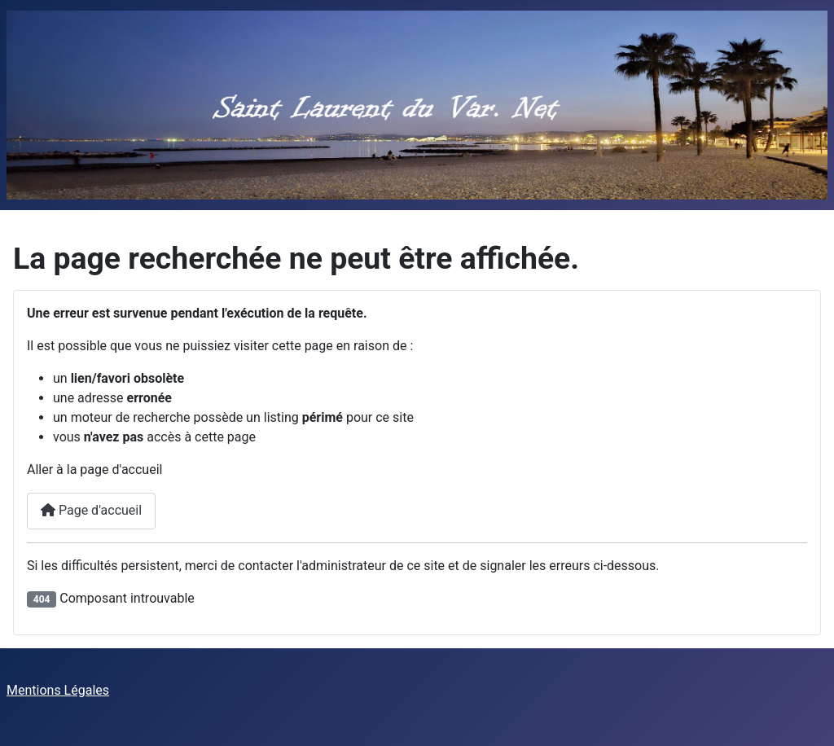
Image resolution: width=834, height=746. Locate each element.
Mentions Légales (58, 690)
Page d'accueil (91, 510)
